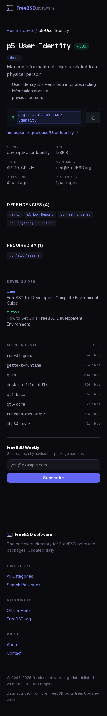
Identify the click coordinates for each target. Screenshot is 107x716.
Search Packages (23, 584)
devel (28, 30)
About (12, 644)
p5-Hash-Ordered (75, 214)
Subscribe (53, 477)
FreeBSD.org (19, 618)
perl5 (15, 214)
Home (12, 30)
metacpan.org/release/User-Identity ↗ (42, 132)
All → (96, 345)
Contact (14, 653)
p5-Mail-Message (25, 255)
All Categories (20, 576)
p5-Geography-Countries (32, 223)
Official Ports (19, 610)
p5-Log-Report (40, 214)
